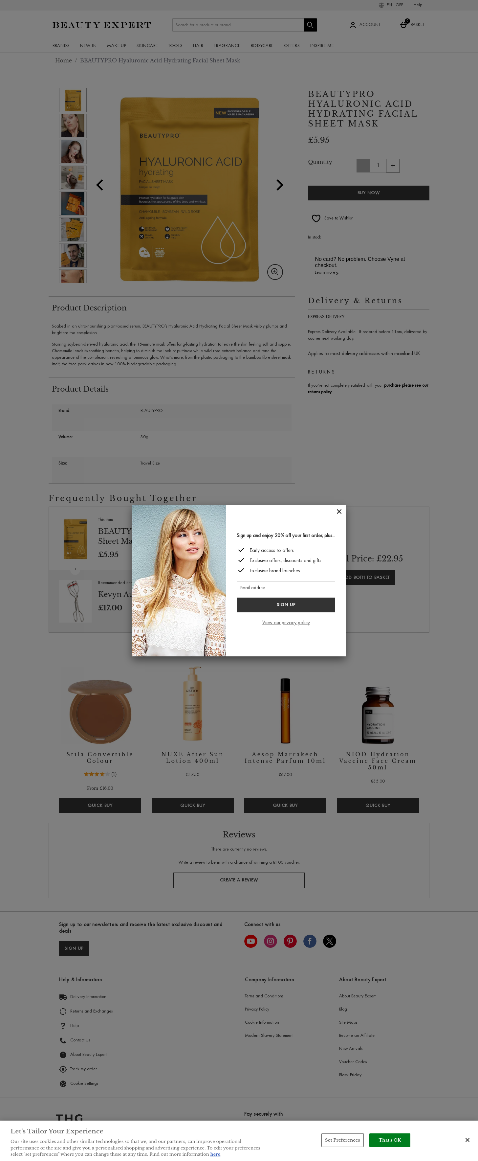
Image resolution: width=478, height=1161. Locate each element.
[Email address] (286, 587)
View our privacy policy (286, 623)
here (215, 1154)
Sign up (286, 605)
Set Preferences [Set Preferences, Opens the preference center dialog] (342, 1140)
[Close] (339, 511)
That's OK (390, 1140)
